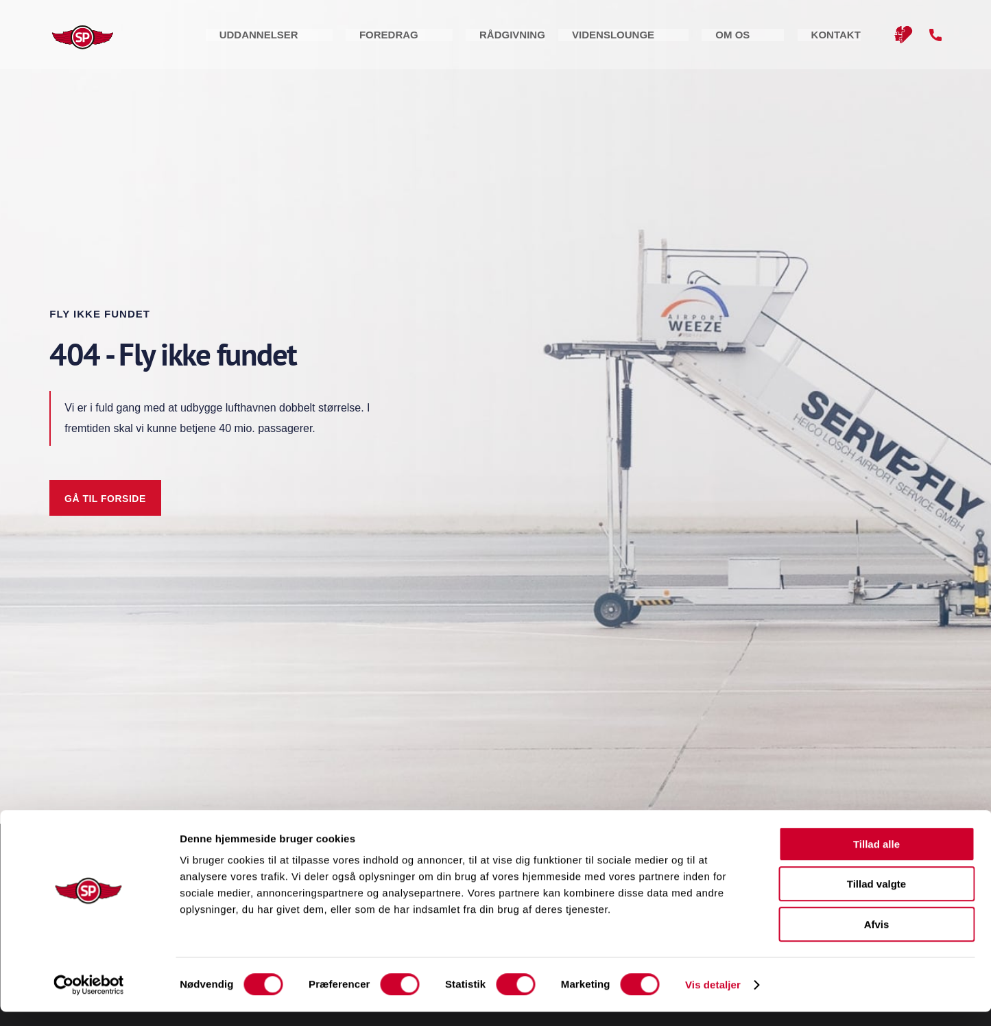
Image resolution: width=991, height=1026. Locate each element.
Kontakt (848, 41)
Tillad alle (876, 858)
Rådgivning (612, 41)
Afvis (876, 938)
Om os (786, 41)
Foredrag (529, 41)
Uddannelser (440, 41)
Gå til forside (105, 498)
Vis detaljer (713, 999)
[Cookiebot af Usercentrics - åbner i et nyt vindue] (89, 999)
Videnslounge (707, 41)
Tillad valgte (876, 899)
